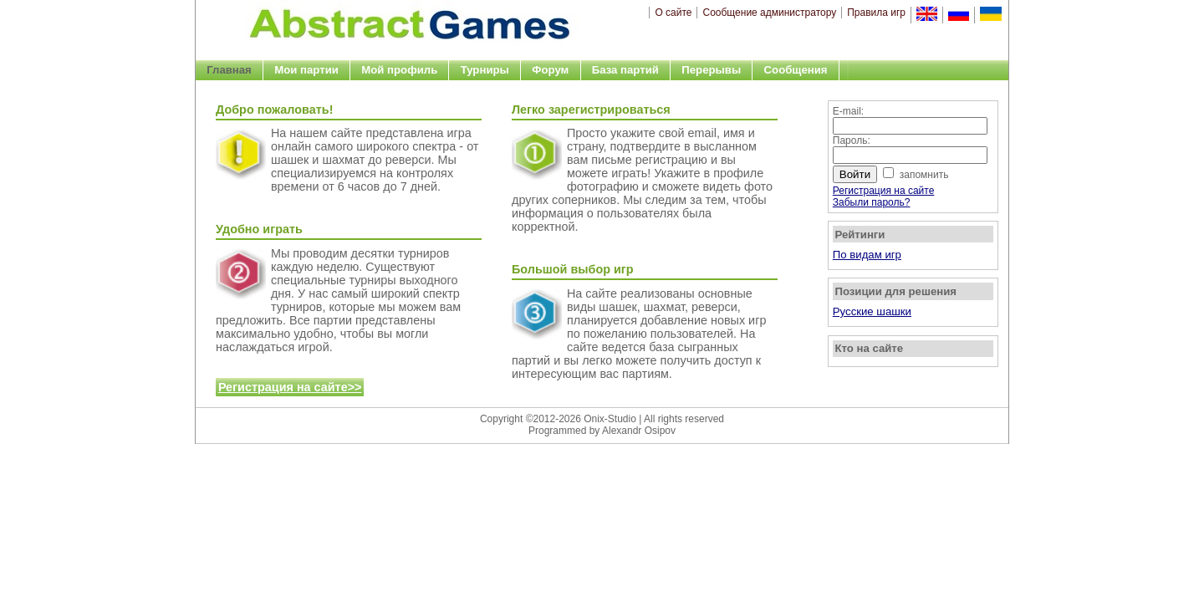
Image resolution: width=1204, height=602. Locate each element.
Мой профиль (399, 70)
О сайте (673, 12)
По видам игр (867, 254)
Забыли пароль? (872, 202)
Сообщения (796, 70)
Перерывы (711, 70)
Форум (550, 70)
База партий (625, 70)
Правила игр (876, 12)
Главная (229, 70)
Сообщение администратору (769, 12)
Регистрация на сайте (884, 190)
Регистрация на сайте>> (290, 387)
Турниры (485, 70)
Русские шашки (872, 311)
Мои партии (306, 70)
